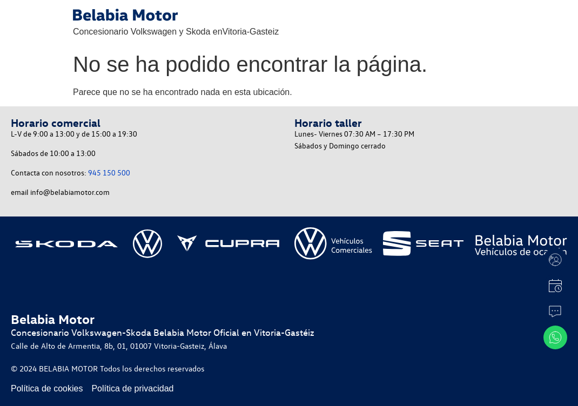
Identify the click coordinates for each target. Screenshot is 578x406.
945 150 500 (109, 172)
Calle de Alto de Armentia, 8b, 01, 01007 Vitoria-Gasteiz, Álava (119, 345)
